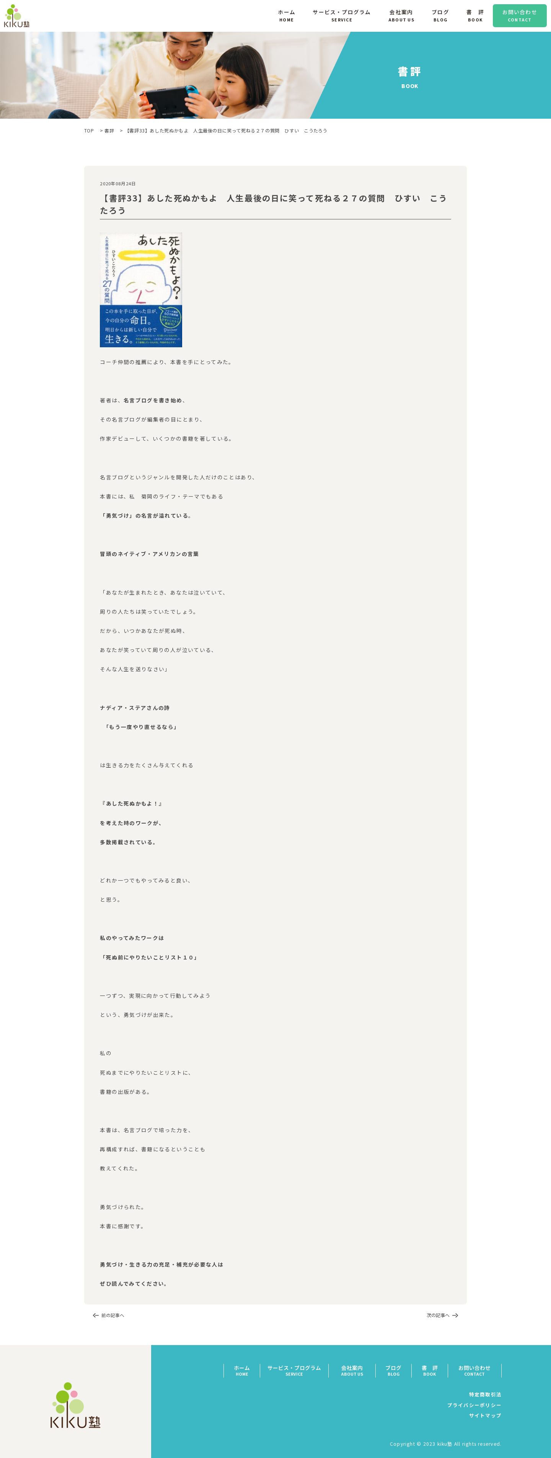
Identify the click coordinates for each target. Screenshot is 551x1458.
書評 (109, 130)
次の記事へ (438, 1315)
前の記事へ (112, 1315)
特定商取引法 (485, 1394)
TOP (89, 130)
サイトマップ (485, 1415)
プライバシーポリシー (474, 1405)
